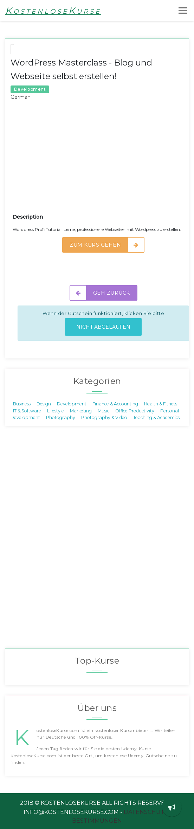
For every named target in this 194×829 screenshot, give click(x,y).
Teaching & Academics (156, 417)
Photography (60, 417)
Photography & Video (104, 417)
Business (22, 403)
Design (44, 403)
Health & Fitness (160, 403)
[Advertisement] (103, 162)
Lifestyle (55, 410)
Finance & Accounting (115, 403)
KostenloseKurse (53, 10)
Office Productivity (134, 410)
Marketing (81, 410)
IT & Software (27, 410)
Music (103, 410)
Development (71, 403)
